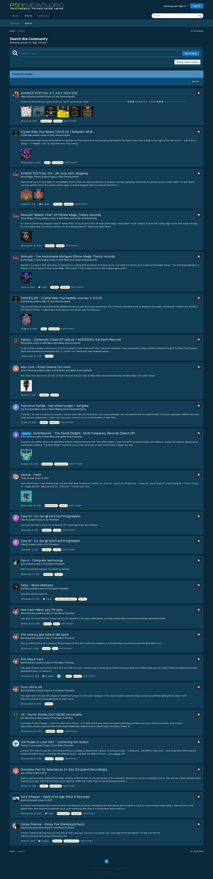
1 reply (42, 287)
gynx (23, 563)
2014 (44, 773)
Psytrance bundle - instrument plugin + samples (54, 406)
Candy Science (28, 827)
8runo (23, 436)
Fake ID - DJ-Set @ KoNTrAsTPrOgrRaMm (50, 516)
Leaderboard (43, 16)
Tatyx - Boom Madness (37, 585)
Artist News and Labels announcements (78, 218)
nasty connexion (29, 96)
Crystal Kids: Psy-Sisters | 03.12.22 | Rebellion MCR (57, 132)
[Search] (166, 15)
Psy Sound (26, 409)
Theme (94, 868)
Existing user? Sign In (176, 6)
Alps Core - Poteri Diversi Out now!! (46, 367)
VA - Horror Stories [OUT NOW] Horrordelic (51, 714)
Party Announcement (64, 96)
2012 (49, 800)
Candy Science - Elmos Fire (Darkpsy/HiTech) (52, 824)
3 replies (43, 841)
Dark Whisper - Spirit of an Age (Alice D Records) (55, 797)
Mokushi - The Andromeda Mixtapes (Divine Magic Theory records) (68, 256)
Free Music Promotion (53, 563)
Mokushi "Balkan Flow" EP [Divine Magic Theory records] (61, 215)
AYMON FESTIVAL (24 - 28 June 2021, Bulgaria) (54, 173)
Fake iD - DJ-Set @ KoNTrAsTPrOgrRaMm (50, 541)
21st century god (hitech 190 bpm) (45, 634)
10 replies (48, 676)
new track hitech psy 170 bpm (42, 610)
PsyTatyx (25, 588)
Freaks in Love (28, 745)
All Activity (15, 23)
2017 (46, 478)
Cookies (119, 868)
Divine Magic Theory (31, 176)
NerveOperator (28, 613)
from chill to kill (31, 687)
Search (28, 23)
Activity (28, 17)
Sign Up (196, 6)
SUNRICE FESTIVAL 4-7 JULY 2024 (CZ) (49, 93)
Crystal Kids (26, 135)
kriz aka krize (27, 718)
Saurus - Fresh (31, 475)
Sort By (196, 81)
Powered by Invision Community (106, 875)
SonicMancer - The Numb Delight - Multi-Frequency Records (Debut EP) (84, 433)
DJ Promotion (52, 519)
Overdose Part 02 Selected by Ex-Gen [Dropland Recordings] (64, 769)
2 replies (44, 204)
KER (23, 343)
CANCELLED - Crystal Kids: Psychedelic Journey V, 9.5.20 (61, 298)
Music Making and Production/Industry (67, 409)
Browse (15, 16)
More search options (187, 62)
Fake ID (24, 519)
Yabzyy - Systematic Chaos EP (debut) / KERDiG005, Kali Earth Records (71, 339)
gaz (22, 773)
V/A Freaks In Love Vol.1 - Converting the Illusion (55, 742)
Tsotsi (23, 478)
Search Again (191, 53)
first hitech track (32, 659)
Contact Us (106, 868)
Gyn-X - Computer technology (42, 560)
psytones (25, 800)
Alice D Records (28, 370)
